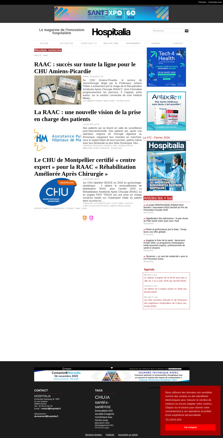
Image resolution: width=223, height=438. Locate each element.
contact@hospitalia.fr (51, 408)
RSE (107, 407)
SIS (111, 410)
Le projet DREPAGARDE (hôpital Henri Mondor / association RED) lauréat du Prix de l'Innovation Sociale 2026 (165, 207)
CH (96, 427)
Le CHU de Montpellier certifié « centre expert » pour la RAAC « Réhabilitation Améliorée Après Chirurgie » (85, 167)
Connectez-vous (215, 2)
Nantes (98, 420)
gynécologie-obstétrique (96, 206)
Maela (106, 101)
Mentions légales (93, 434)
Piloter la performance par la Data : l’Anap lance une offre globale (164, 230)
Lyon (106, 427)
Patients (107, 146)
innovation (101, 410)
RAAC (112, 101)
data (110, 417)
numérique (101, 417)
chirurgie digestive (92, 146)
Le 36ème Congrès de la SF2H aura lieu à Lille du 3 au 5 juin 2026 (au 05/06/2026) (165, 279)
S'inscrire (202, 2)
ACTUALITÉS (66, 43)
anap (105, 420)
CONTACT (178, 43)
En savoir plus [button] (174, 419)
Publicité (110, 434)
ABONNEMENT (133, 43)
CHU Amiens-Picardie (92, 101)
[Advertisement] (166, 335)
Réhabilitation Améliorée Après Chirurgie (108, 147)
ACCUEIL (44, 43)
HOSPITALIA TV (89, 43)
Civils (106, 423)
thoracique (116, 148)
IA (108, 397)
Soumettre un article (128, 434)
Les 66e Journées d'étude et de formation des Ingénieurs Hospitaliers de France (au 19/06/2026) (165, 303)
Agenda (149, 269)
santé (100, 402)
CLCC (101, 427)
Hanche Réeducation (120, 206)
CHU (100, 397)
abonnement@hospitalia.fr (46, 416)
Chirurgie (88, 203)
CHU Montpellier (102, 203)
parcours (99, 422)
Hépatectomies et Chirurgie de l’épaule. (54, 208)
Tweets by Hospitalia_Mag (158, 387)
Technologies (123, 101)
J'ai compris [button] (190, 427)
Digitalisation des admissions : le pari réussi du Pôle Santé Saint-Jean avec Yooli (165, 219)
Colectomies (117, 203)
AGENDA (155, 43)
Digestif (129, 203)
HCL (112, 425)
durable (99, 413)
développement (102, 425)
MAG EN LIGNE (111, 43)
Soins (84, 208)
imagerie (109, 413)
